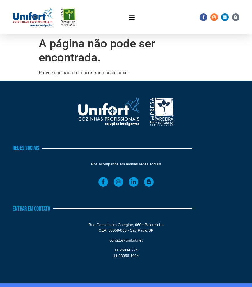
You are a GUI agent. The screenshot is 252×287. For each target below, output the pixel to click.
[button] (131, 17)
